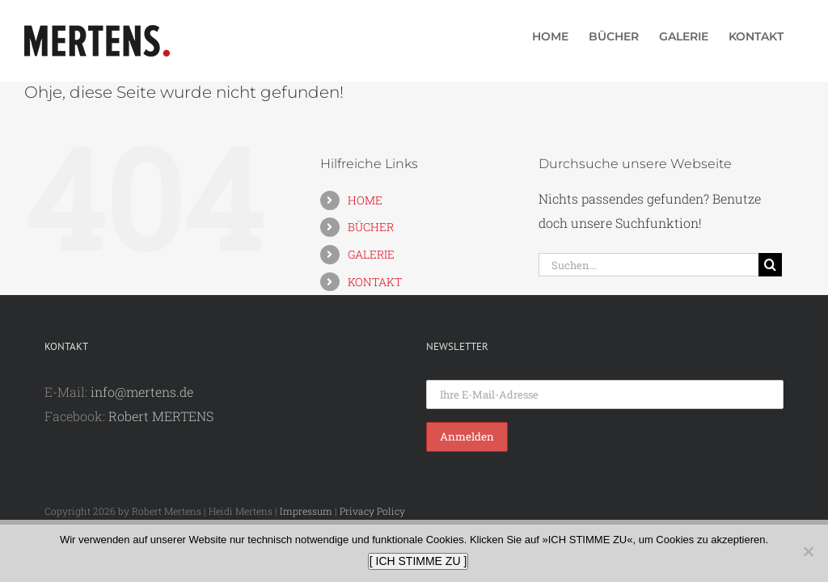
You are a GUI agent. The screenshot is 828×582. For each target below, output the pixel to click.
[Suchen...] (648, 264)
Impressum (306, 510)
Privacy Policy (372, 510)
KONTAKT (375, 281)
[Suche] (770, 264)
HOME (365, 200)
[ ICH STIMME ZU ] (418, 561)
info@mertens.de (142, 391)
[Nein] (808, 551)
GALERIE (371, 254)
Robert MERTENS (160, 415)
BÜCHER (371, 226)
